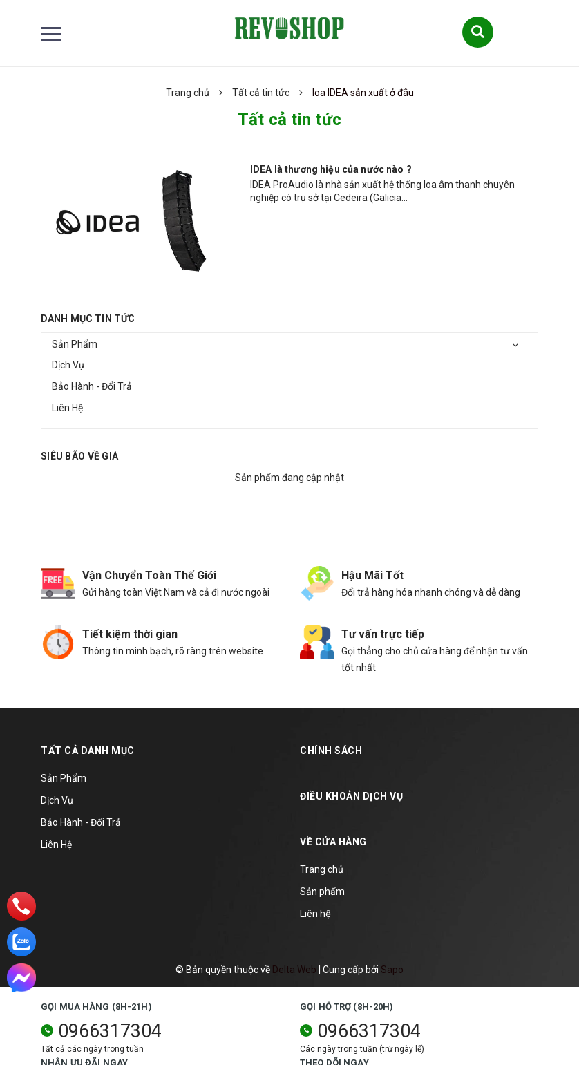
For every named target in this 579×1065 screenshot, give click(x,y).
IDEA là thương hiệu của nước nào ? (331, 169)
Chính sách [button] (331, 750)
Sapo (392, 969)
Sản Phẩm (74, 344)
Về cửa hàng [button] (333, 841)
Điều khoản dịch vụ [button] (351, 796)
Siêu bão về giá (79, 456)
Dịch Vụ (68, 364)
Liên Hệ (67, 407)
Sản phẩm (322, 891)
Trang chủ (321, 869)
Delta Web (294, 969)
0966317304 (110, 1031)
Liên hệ (315, 913)
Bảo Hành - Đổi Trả (92, 386)
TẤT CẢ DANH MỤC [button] (88, 750)
